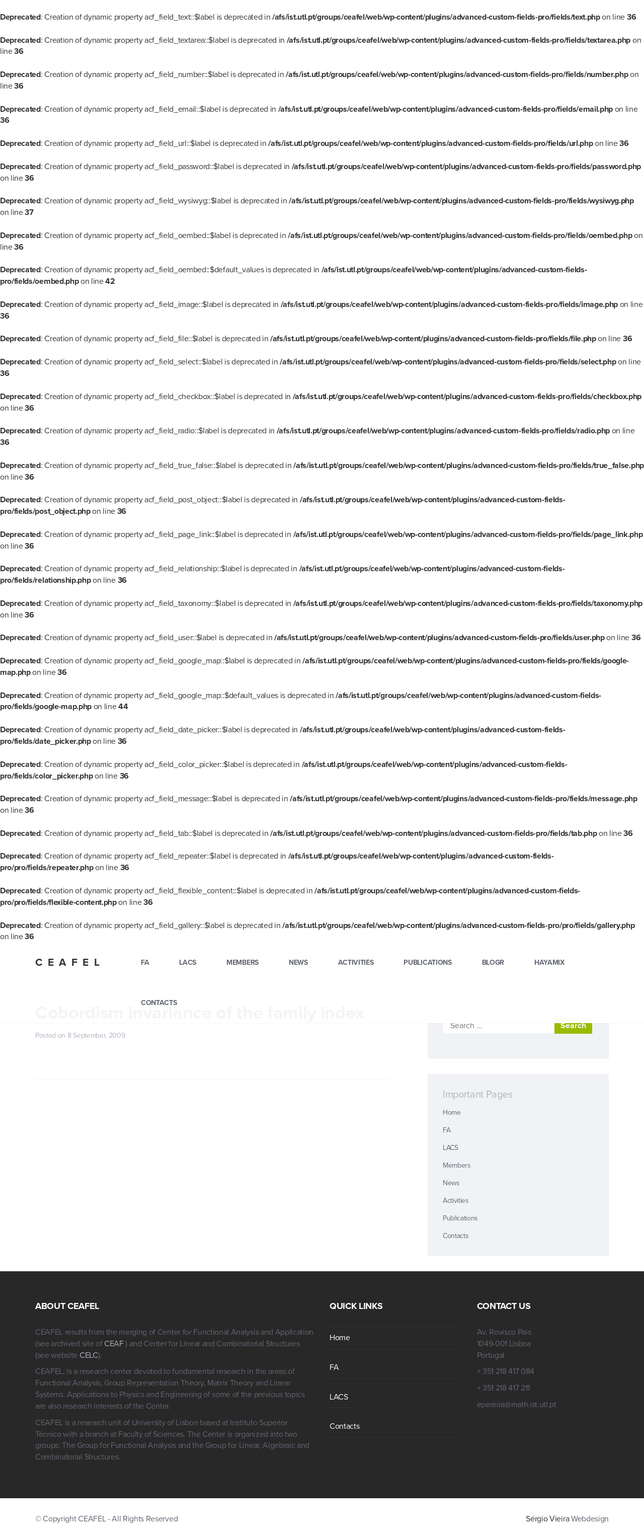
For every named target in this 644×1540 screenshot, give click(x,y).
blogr (493, 962)
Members (242, 962)
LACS (187, 962)
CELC (88, 1355)
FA (145, 962)
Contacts (159, 1002)
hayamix (549, 962)
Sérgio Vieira (547, 1519)
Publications (427, 962)
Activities (356, 962)
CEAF (114, 1344)
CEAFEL (70, 962)
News (298, 962)
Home (452, 1112)
